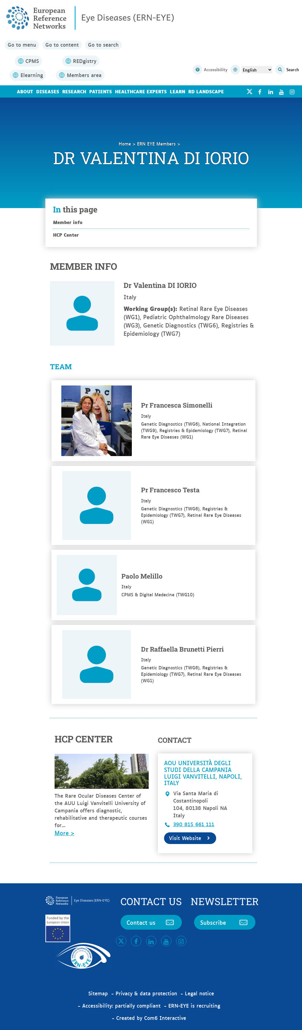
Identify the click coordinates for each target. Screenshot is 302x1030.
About (25, 91)
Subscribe (224, 922)
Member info (67, 222)
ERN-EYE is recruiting (194, 1005)
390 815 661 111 (193, 824)
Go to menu (22, 45)
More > (65, 832)
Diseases (47, 91)
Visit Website (190, 838)
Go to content (62, 45)
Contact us (151, 922)
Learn (177, 91)
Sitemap (98, 993)
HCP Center (66, 234)
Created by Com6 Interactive (151, 1018)
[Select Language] (257, 69)
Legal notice (199, 993)
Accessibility (210, 70)
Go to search (103, 45)
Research (74, 91)
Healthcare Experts (141, 91)
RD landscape (206, 91)
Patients (100, 91)
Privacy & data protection (146, 993)
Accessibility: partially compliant (121, 1005)
